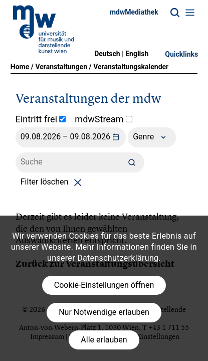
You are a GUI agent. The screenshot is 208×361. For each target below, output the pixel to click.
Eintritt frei (41, 119)
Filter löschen (53, 182)
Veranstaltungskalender (130, 67)
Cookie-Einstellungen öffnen (104, 285)
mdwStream (103, 119)
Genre (152, 137)
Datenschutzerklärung (117, 258)
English (136, 54)
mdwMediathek (134, 12)
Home (20, 67)
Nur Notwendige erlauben (104, 312)
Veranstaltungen (61, 67)
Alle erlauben (104, 339)
